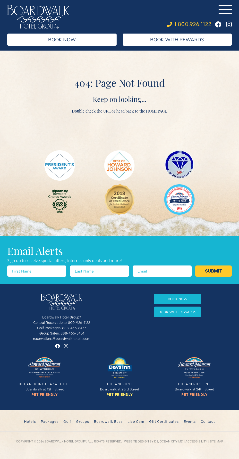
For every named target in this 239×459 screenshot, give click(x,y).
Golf (67, 422)
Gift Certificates (164, 422)
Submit (213, 271)
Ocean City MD (171, 441)
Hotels (30, 422)
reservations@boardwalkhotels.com (61, 339)
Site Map (216, 441)
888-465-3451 (72, 333)
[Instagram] (229, 24)
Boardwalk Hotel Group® (65, 441)
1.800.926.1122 (192, 24)
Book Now (62, 39)
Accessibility (196, 441)
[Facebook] (218, 24)
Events (190, 422)
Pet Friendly (45, 395)
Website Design (136, 441)
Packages (50, 422)
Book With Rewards (177, 39)
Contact (208, 422)
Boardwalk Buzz (108, 422)
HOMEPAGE (156, 111)
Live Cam (136, 422)
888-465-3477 (74, 328)
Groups (82, 422)
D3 (156, 441)
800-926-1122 (79, 323)
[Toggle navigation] (225, 9)
